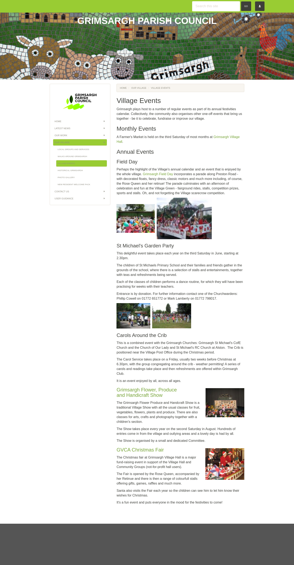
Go (246, 6)
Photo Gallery (66, 177)
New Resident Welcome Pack (74, 184)
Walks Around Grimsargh (72, 156)
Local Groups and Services (73, 149)
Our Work (80, 135)
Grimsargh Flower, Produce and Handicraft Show (146, 392)
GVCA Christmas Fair (140, 450)
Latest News (80, 128)
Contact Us (80, 191)
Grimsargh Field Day (158, 174)
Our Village (80, 142)
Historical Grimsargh (70, 170)
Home (80, 121)
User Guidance (80, 198)
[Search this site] (216, 6)
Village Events (66, 163)
